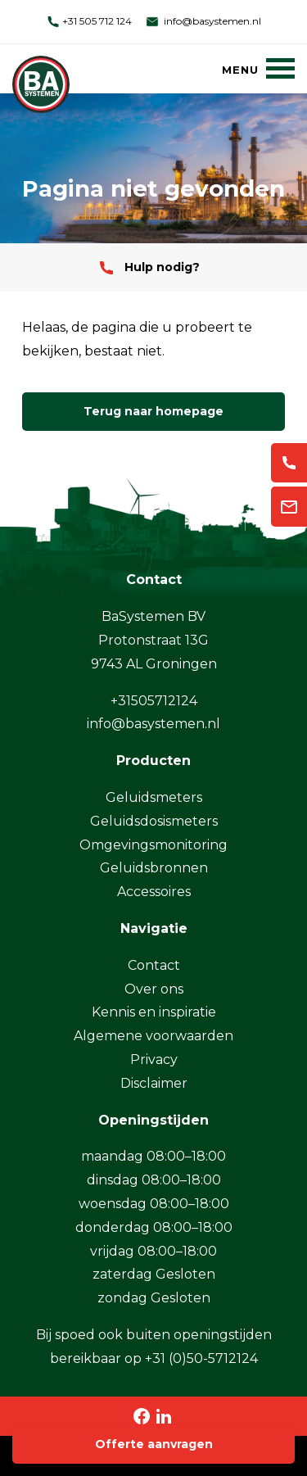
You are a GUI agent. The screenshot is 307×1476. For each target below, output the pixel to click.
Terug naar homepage (153, 411)
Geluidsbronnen (154, 868)
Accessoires (154, 891)
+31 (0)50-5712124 (201, 1358)
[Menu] (258, 68)
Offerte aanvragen (154, 1444)
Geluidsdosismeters (154, 821)
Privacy (154, 1059)
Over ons (153, 989)
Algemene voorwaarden (153, 1036)
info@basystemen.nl (202, 21)
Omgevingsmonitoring (153, 845)
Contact (154, 965)
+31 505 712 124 (89, 21)
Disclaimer (153, 1083)
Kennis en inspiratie (154, 1012)
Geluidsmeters (154, 797)
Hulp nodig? (150, 267)
